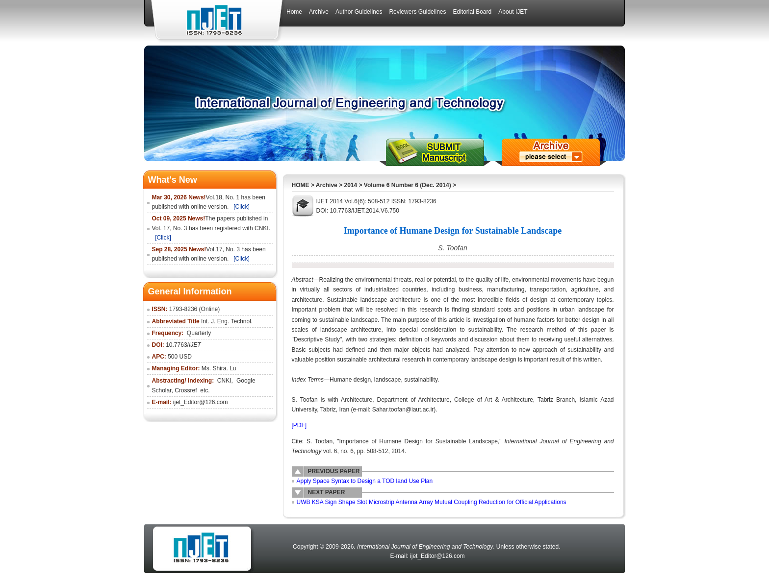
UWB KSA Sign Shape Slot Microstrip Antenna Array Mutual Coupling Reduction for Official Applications (431, 502)
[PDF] (299, 425)
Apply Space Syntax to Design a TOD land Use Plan (365, 481)
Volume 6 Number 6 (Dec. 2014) (407, 185)
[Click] (241, 206)
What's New (172, 180)
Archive (326, 185)
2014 (350, 185)
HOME (300, 185)
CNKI (224, 380)
